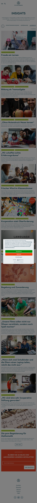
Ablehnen (18, 254)
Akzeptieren (19, 251)
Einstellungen (19, 257)
